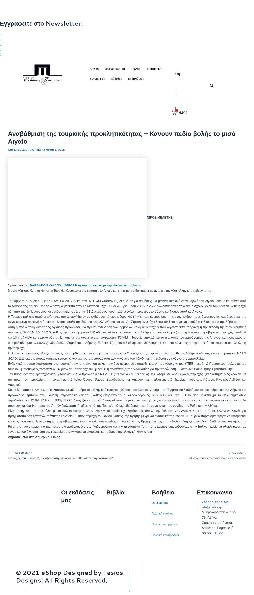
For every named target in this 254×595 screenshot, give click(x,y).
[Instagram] (127, 45)
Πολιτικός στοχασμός (121, 533)
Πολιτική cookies (163, 511)
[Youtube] (127, 56)
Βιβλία (135, 70)
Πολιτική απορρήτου (166, 522)
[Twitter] (127, 34)
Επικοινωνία (69, 530)
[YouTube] (183, 590)
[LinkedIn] (127, 50)
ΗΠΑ (109, 554)
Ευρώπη (112, 543)
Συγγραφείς (97, 80)
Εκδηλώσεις (136, 80)
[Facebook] (127, 40)
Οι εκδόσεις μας (115, 70)
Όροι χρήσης (161, 500)
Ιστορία (111, 522)
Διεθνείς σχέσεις (117, 500)
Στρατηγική (114, 511)
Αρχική (94, 70)
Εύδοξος (116, 80)
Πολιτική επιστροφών (166, 533)
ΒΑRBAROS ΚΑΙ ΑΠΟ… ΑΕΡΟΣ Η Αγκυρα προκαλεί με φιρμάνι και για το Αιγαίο (90, 287)
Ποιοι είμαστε (70, 519)
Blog (177, 75)
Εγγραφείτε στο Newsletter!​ (41, 23)
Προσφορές (153, 70)
